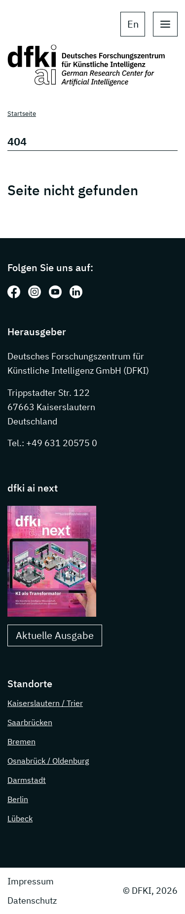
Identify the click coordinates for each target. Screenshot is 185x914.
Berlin (17, 799)
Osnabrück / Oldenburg (48, 761)
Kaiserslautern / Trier (45, 703)
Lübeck (20, 818)
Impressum (30, 881)
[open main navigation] (165, 24)
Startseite (21, 113)
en (133, 24)
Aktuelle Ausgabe (55, 635)
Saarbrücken (29, 722)
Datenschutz (32, 900)
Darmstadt (26, 780)
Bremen (21, 741)
